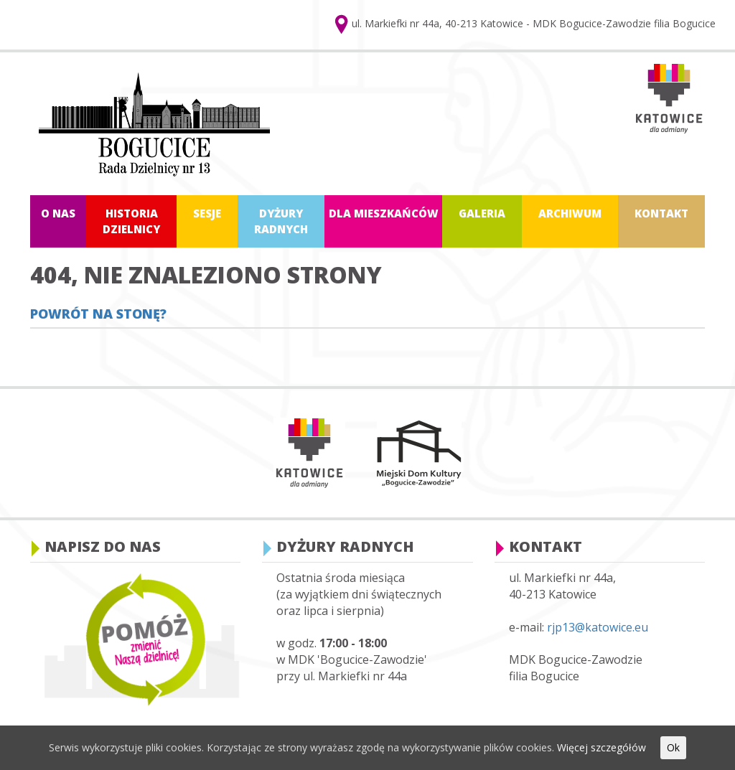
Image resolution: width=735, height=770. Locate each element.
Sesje (207, 213)
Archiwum (569, 213)
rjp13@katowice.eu (597, 627)
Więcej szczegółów (601, 747)
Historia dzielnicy (131, 220)
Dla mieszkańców (384, 213)
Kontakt (661, 213)
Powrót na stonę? (98, 313)
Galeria (482, 213)
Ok (673, 747)
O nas (58, 213)
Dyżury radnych (281, 220)
